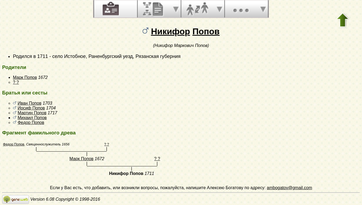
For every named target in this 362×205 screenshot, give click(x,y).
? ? (16, 82)
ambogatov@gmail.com (289, 187)
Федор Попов (30, 122)
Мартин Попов (31, 113)
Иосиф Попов (31, 108)
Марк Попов (25, 77)
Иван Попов (29, 103)
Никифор (170, 31)
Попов (206, 31)
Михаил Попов (32, 117)
